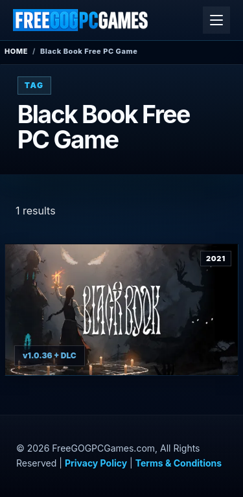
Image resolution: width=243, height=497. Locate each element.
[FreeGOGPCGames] (81, 20)
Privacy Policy (96, 462)
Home (16, 51)
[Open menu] (216, 20)
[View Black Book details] (121, 309)
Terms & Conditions (178, 462)
